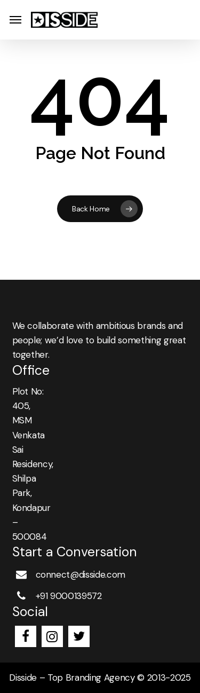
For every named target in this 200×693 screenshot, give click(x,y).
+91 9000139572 (69, 596)
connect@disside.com (81, 574)
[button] (15, 20)
